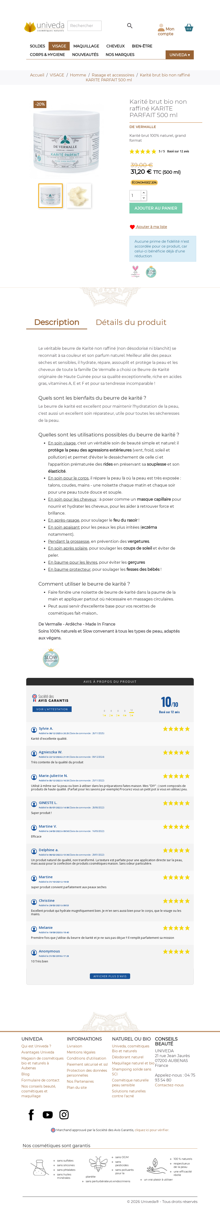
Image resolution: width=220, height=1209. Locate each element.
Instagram (64, 1115)
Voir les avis (162, 151)
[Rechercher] (85, 26)
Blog (25, 1074)
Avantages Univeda (37, 1052)
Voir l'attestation (52, 709)
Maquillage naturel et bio (133, 1063)
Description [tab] (56, 322)
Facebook (31, 1120)
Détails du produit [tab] (131, 322)
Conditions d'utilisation (86, 1058)
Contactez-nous (169, 1085)
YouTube (48, 1115)
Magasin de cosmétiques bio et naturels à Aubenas (42, 1063)
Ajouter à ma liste (148, 227)
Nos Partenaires (80, 1081)
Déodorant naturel (128, 1057)
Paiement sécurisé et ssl (87, 1064)
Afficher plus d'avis (110, 976)
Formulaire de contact (40, 1080)
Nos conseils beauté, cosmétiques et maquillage (38, 1091)
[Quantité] (135, 195)
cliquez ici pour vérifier (152, 1130)
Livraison (74, 1046)
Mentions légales (81, 1052)
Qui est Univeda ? (36, 1046)
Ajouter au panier (156, 208)
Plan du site (77, 1087)
